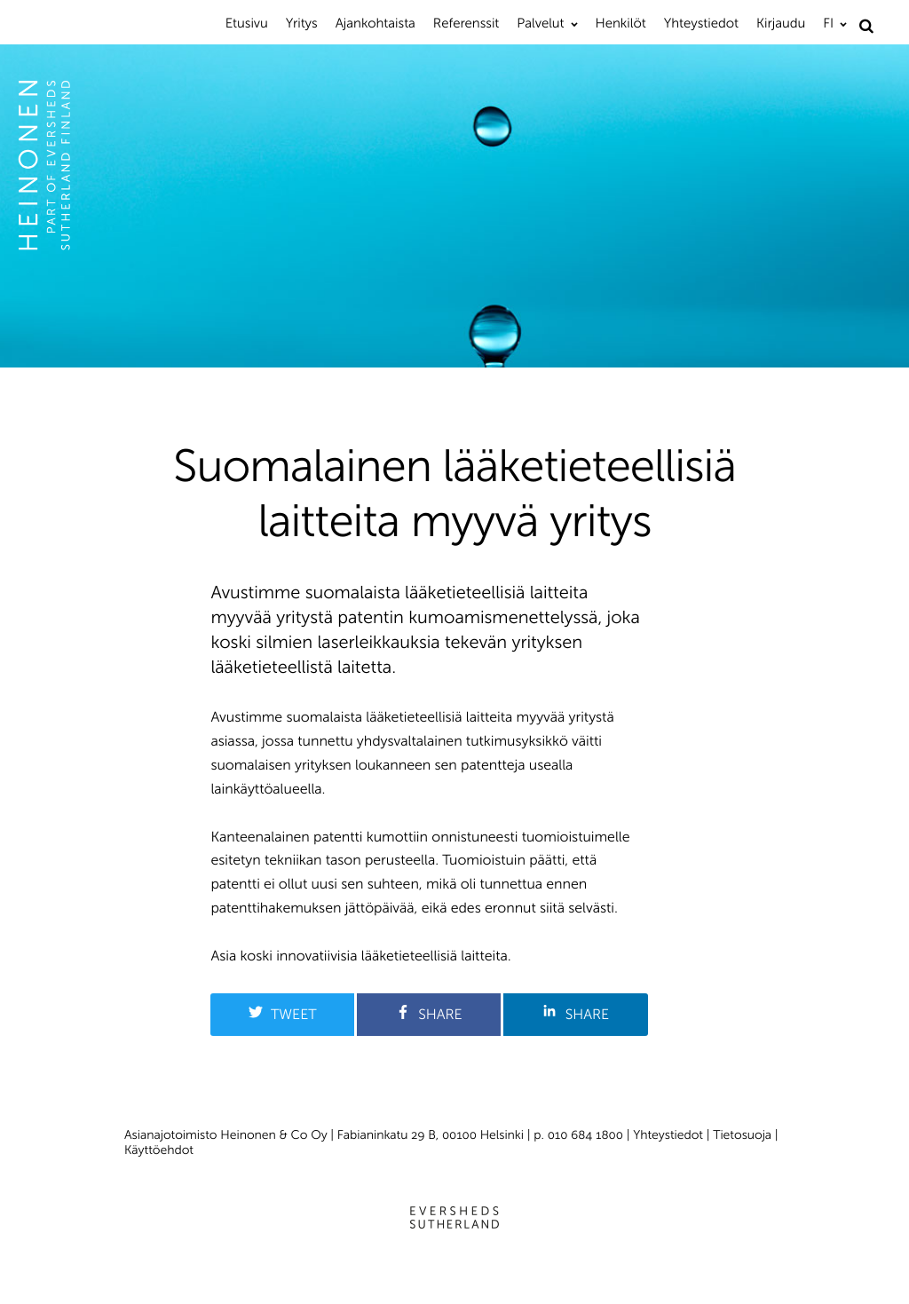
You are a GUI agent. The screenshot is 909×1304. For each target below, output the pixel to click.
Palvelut (540, 23)
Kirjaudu (780, 23)
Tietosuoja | (745, 1134)
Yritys (302, 23)
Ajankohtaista (375, 23)
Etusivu (246, 23)
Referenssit (466, 23)
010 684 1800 (585, 1134)
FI (828, 23)
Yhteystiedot (701, 23)
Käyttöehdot (159, 1150)
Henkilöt (621, 23)
